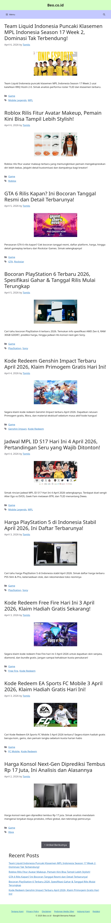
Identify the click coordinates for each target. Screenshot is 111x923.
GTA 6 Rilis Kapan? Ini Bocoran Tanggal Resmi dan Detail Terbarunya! (50, 196)
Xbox (11, 832)
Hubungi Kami (83, 911)
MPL (30, 100)
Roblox (12, 181)
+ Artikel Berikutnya (55, 845)
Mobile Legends (17, 100)
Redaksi (96, 911)
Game (11, 96)
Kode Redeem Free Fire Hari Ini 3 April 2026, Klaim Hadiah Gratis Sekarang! (49, 605)
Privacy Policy (32, 911)
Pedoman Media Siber (64, 911)
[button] (104, 14)
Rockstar (19, 261)
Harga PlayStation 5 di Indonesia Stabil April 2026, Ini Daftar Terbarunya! (50, 525)
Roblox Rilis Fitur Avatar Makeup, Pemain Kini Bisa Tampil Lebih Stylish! (52, 115)
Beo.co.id (55, 5)
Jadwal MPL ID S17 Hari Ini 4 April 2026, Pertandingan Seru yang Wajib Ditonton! (52, 444)
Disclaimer (46, 911)
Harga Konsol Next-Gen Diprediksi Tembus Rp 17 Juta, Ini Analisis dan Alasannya (54, 766)
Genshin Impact (17, 428)
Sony (25, 348)
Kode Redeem (36, 428)
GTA (10, 261)
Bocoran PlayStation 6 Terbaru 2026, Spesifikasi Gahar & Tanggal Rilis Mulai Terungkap (49, 280)
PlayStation (14, 348)
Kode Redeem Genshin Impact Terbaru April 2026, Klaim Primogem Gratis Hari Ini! (55, 363)
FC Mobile (14, 751)
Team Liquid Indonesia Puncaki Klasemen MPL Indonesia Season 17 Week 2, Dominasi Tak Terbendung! (53, 32)
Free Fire (13, 670)
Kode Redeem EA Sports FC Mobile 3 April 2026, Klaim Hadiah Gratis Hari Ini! (53, 686)
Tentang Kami (17, 911)
